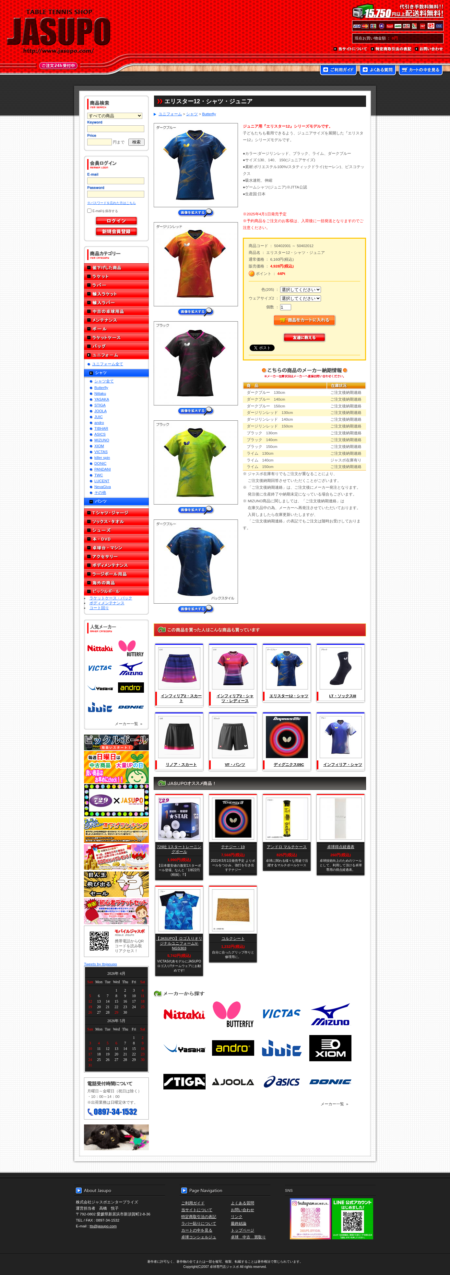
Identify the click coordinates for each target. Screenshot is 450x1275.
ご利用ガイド (338, 70)
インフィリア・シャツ (342, 764)
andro (99, 422)
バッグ (116, 346)
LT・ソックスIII (342, 696)
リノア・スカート (181, 764)
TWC (98, 475)
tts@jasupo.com (103, 1226)
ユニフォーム (116, 355)
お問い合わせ (429, 49)
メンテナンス (116, 320)
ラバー (116, 285)
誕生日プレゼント (116, 857)
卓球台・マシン (116, 547)
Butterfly (101, 387)
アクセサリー (116, 556)
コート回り (99, 608)
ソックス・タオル (116, 521)
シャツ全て (104, 381)
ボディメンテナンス (116, 565)
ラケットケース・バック (110, 598)
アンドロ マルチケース (287, 847)
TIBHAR (101, 428)
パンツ (101, 501)
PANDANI (102, 469)
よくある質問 (378, 70)
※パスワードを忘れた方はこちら (111, 203)
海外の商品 (116, 582)
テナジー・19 (233, 847)
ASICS (100, 434)
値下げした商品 (116, 267)
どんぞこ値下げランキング (116, 830)
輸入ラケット (116, 294)
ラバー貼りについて (198, 1223)
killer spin (102, 457)
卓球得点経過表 (340, 847)
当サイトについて (351, 49)
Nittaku (100, 393)
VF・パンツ (235, 764)
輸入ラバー (116, 302)
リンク (237, 1216)
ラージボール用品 (116, 574)
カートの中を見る (421, 70)
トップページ (242, 1230)
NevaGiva (102, 486)
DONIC (100, 463)
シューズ (116, 530)
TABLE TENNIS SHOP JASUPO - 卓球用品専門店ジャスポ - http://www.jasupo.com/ (58, 31)
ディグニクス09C (289, 764)
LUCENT (101, 481)
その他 (100, 492)
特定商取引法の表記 (391, 49)
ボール (116, 328)
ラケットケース (116, 337)
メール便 (116, 1137)
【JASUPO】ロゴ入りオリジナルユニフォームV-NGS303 (179, 943)
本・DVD (116, 539)
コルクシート (233, 938)
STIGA (100, 405)
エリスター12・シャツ (289, 696)
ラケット (116, 276)
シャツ (101, 372)
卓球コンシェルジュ (198, 1237)
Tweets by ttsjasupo (100, 964)
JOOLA (100, 411)
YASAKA (101, 399)
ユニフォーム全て (107, 364)
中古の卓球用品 (116, 311)
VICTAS (101, 452)
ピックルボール (116, 591)
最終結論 (238, 1223)
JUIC (98, 417)
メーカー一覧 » (128, 724)
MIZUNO (101, 440)
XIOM (99, 446)
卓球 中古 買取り (248, 1237)
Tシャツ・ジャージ (116, 512)
